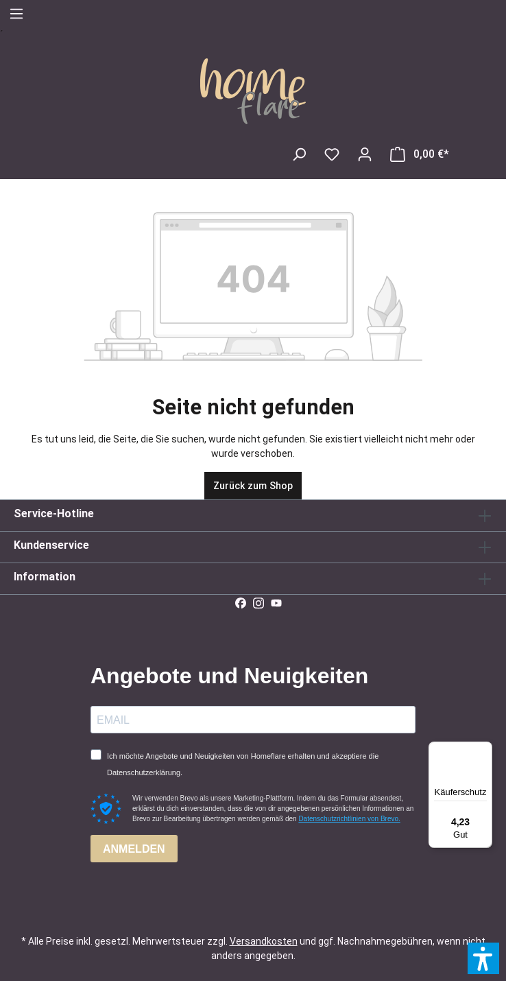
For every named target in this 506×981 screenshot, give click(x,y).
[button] (483, 958)
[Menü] (16, 13)
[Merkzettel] (331, 154)
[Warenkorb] (419, 154)
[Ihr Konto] (364, 154)
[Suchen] (298, 154)
